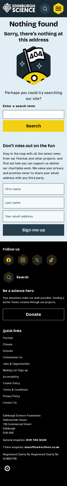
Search (33, 125)
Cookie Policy (11, 383)
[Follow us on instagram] (23, 260)
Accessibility (11, 377)
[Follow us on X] (37, 260)
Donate (33, 314)
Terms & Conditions (15, 389)
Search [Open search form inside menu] (15, 277)
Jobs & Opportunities (16, 364)
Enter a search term (19, 106)
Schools (8, 351)
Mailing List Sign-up (15, 370)
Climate (8, 344)
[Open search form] (45, 8)
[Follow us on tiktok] (51, 260)
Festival (8, 338)
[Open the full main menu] (58, 8)
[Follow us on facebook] (8, 260)
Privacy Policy (11, 396)
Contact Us (10, 402)
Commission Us (12, 357)
